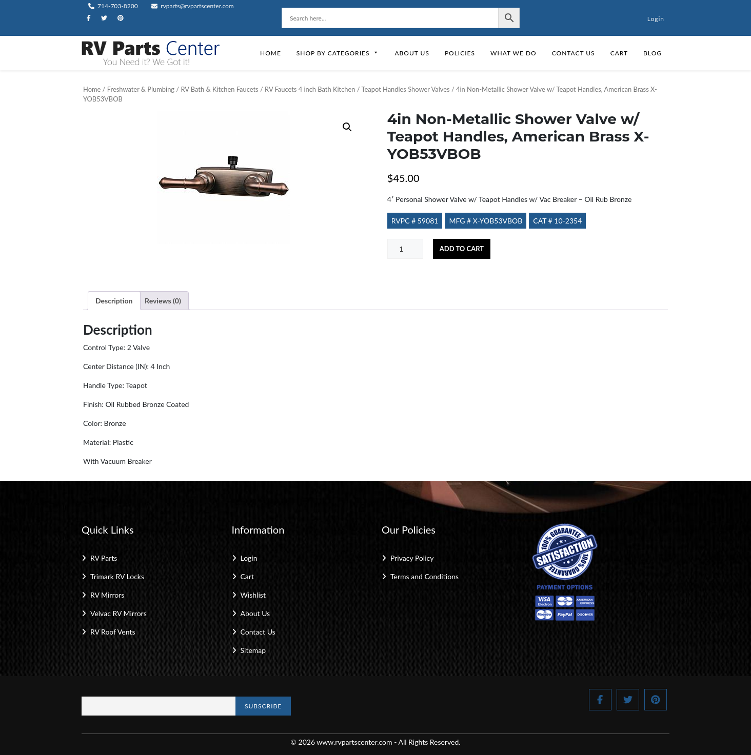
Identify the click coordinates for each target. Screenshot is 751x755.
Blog (652, 53)
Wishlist (253, 594)
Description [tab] (114, 300)
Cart (619, 53)
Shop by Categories (338, 53)
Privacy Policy (411, 558)
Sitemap (253, 650)
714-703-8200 (113, 6)
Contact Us (573, 53)
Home (270, 53)
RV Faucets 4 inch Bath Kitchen (310, 89)
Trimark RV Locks (117, 576)
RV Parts (103, 558)
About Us (411, 53)
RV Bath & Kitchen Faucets (219, 89)
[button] (347, 127)
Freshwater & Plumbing (140, 89)
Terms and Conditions (424, 576)
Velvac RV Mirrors (118, 613)
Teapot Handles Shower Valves (406, 89)
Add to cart (462, 248)
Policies (460, 53)
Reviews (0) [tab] (163, 300)
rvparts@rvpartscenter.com (192, 6)
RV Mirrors (107, 594)
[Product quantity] (405, 249)
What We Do (513, 53)
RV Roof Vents (112, 631)
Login (655, 19)
